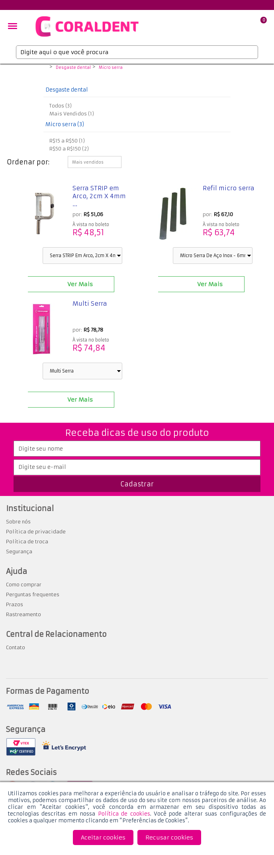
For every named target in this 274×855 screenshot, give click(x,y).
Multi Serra (89, 303)
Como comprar (23, 585)
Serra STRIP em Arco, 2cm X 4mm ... (99, 196)
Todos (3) (60, 106)
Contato (15, 647)
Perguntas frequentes (32, 594)
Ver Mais (80, 284)
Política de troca (27, 542)
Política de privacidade (36, 532)
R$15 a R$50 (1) (67, 141)
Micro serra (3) (64, 124)
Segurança (19, 551)
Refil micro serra (228, 188)
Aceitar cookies (103, 837)
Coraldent (42, 68)
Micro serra (111, 67)
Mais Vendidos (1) (71, 114)
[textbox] (137, 52)
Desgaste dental (73, 67)
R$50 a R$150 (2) (69, 149)
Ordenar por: (28, 162)
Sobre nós (18, 522)
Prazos (14, 604)
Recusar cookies (169, 837)
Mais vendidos (88, 162)
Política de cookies (124, 813)
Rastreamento (23, 614)
